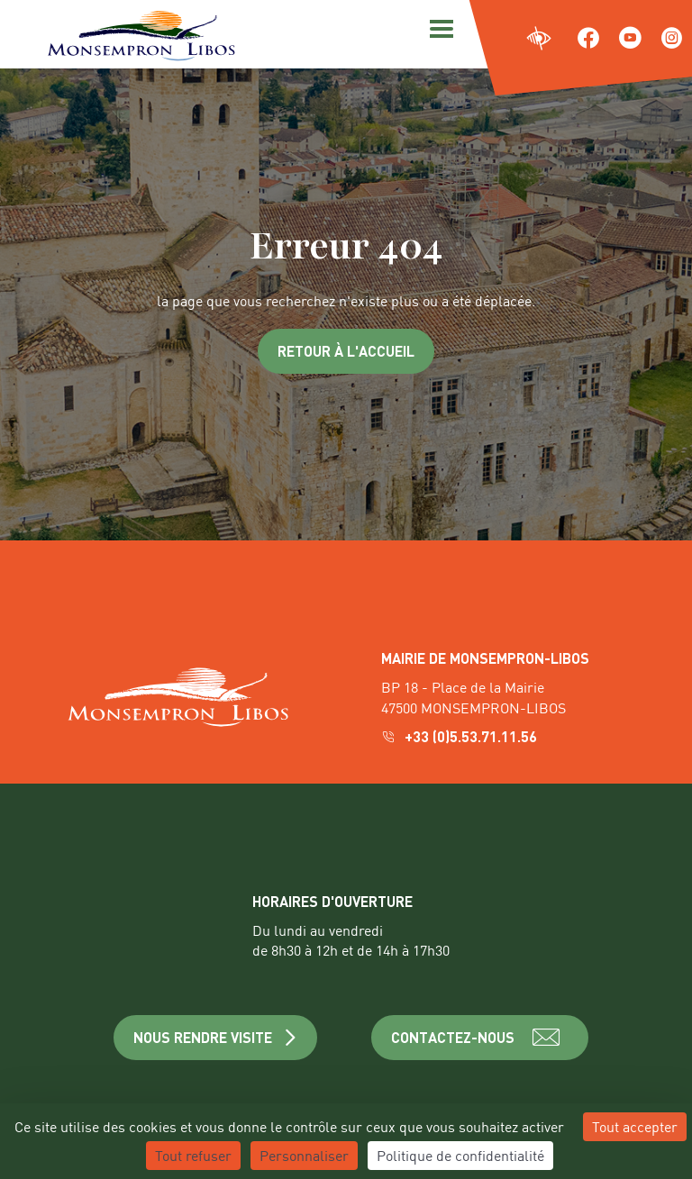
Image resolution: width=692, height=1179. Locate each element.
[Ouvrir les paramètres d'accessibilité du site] (539, 39)
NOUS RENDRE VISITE (215, 1037)
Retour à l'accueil (346, 350)
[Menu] (439, 27)
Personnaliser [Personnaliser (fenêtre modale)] (304, 1155)
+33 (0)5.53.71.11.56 (461, 736)
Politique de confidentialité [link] (460, 1155)
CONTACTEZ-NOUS (480, 1038)
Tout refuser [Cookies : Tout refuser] (193, 1155)
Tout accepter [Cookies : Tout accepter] (635, 1126)
